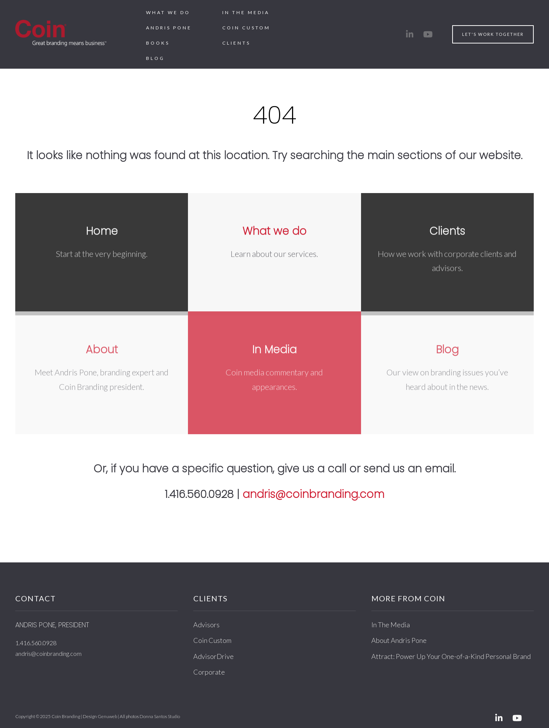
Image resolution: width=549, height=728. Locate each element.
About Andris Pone (399, 640)
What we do (274, 230)
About (102, 345)
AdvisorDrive (213, 656)
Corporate (209, 672)
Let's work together (493, 34)
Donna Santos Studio (160, 716)
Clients (236, 43)
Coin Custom (246, 28)
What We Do (168, 12)
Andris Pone (169, 28)
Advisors (206, 624)
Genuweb (107, 716)
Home (102, 230)
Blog (155, 58)
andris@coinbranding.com (313, 494)
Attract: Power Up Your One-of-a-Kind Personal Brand (451, 656)
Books (158, 43)
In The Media (246, 12)
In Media (274, 345)
